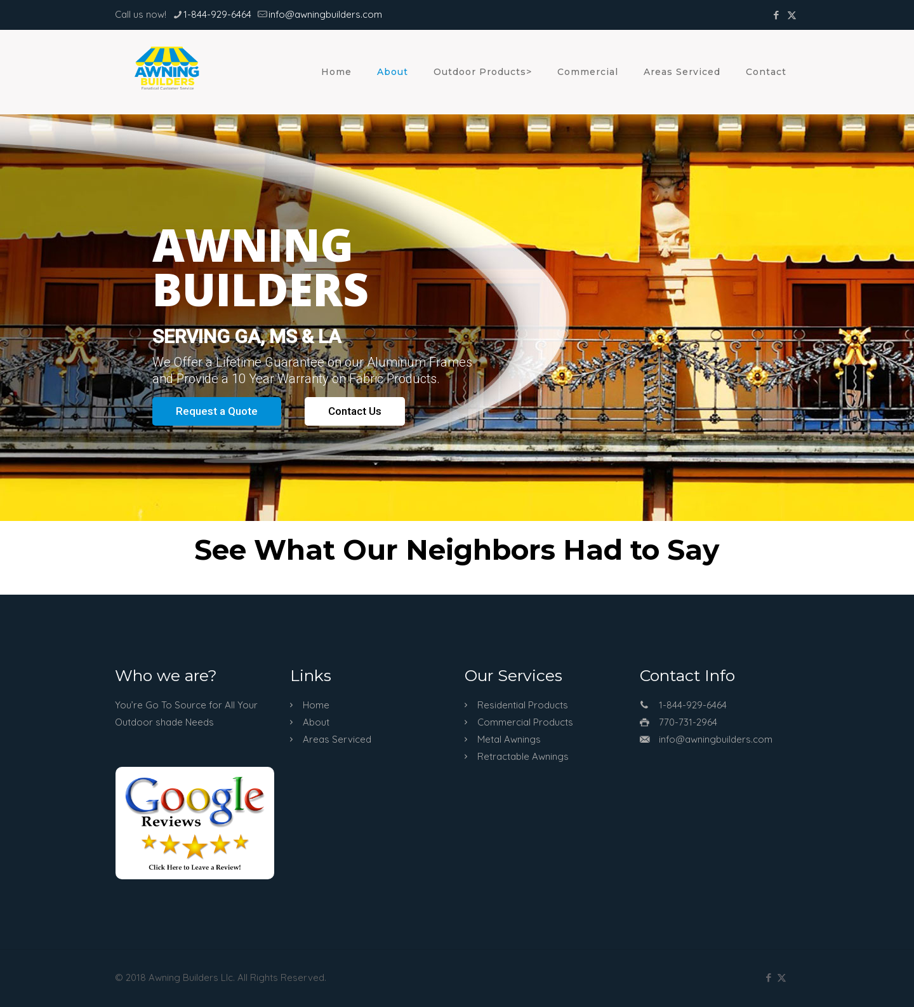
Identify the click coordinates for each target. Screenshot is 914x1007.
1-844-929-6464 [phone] (217, 14)
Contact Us (354, 411)
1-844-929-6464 (693, 705)
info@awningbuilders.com (715, 739)
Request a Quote (217, 411)
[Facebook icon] (776, 15)
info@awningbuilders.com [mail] (325, 14)
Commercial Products (525, 722)
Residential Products (522, 705)
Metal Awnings (509, 739)
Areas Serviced (337, 739)
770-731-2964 (688, 722)
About (316, 722)
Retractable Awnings (523, 756)
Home (316, 705)
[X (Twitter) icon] (792, 15)
